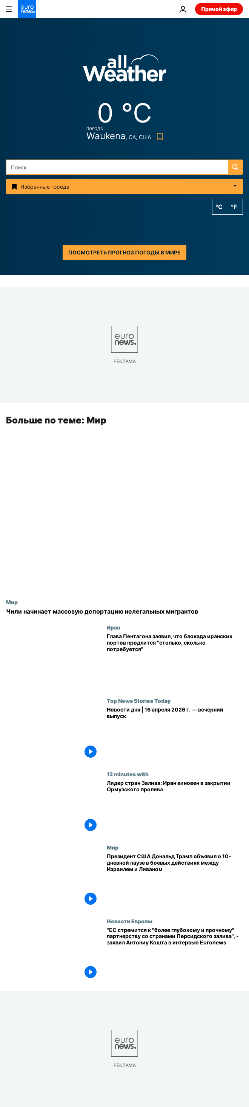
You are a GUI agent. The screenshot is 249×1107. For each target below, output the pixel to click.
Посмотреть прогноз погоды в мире (124, 252)
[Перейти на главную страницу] (27, 9)
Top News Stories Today (139, 701)
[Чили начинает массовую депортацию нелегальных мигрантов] (124, 611)
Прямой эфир (219, 9)
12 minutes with (128, 774)
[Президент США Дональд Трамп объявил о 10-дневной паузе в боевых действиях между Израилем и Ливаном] (175, 881)
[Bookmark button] (158, 136)
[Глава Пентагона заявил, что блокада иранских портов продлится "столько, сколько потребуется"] (175, 661)
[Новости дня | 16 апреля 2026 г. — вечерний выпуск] (175, 734)
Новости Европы (129, 921)
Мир (12, 602)
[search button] (235, 167)
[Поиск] (124, 167)
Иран (113, 628)
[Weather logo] (124, 70)
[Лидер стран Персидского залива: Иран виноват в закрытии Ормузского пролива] (175, 808)
